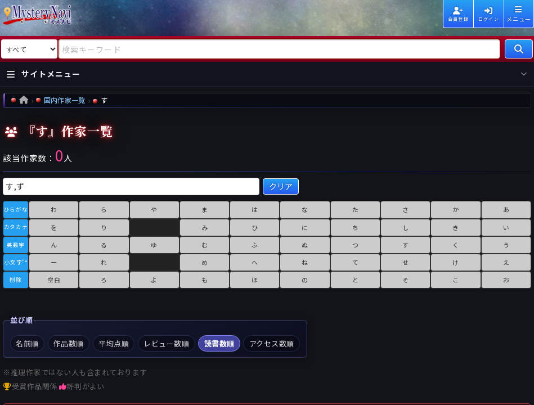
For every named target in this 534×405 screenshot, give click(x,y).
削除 (15, 280)
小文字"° (16, 262)
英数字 (16, 245)
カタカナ (16, 227)
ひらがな (16, 209)
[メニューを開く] (519, 14)
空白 (53, 279)
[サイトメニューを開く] (267, 74)
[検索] (519, 48)
